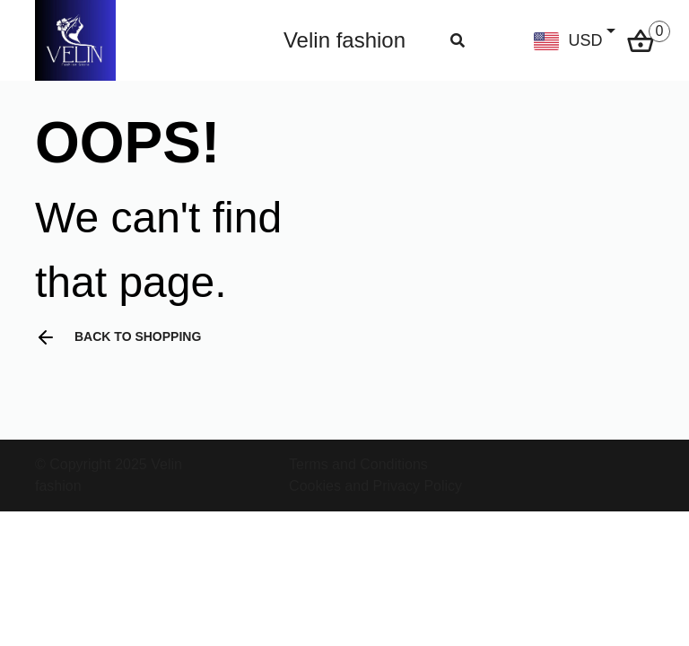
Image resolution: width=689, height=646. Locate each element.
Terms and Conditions (358, 464)
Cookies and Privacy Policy (375, 485)
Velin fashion (344, 40)
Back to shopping (118, 337)
